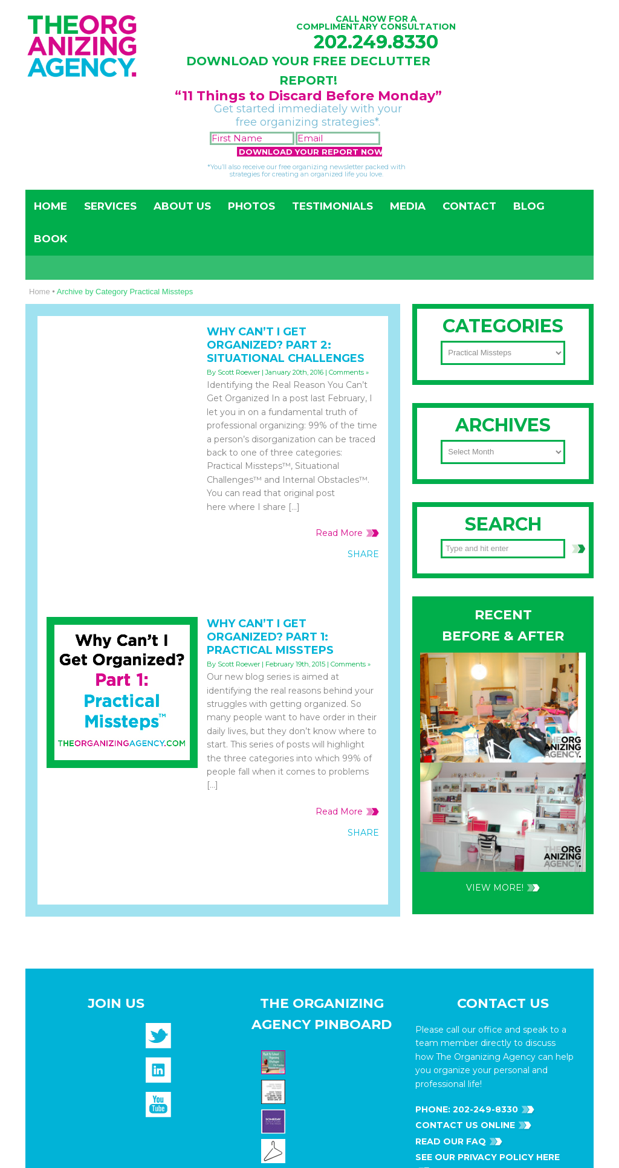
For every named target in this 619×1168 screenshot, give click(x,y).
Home (50, 206)
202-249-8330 (484, 638)
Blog (529, 206)
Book (50, 239)
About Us (182, 206)
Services (110, 206)
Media (408, 206)
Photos (251, 206)
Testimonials (332, 206)
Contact (469, 206)
